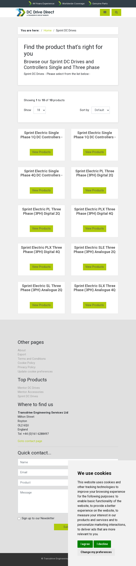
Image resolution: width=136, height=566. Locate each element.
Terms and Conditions (32, 359)
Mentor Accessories (31, 392)
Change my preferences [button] (96, 552)
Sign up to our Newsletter (38, 518)
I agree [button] (85, 544)
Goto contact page (30, 441)
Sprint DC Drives (28, 396)
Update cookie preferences (35, 371)
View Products (41, 152)
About (22, 350)
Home (48, 30)
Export (22, 354)
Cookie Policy (26, 363)
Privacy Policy (26, 367)
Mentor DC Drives (29, 388)
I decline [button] (102, 544)
